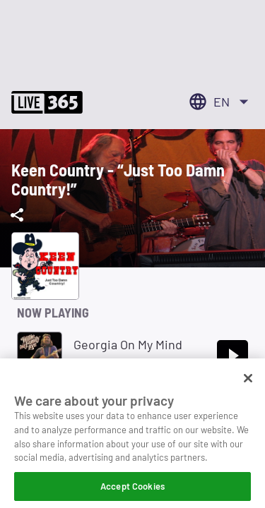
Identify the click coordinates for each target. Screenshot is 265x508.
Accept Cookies (132, 490)
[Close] (248, 382)
